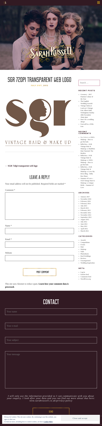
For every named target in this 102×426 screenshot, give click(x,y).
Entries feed (84, 274)
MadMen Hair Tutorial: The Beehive (87, 151)
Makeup (83, 249)
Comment (10, 190)
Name (8, 226)
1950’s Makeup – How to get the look (87, 139)
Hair (82, 247)
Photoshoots (84, 254)
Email (8, 239)
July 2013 (83, 206)
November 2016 (85, 199)
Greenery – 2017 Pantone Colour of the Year (86, 97)
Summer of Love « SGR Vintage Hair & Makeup (87, 180)
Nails (82, 252)
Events (82, 245)
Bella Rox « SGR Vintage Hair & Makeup (86, 146)
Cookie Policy (48, 422)
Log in (82, 272)
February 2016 (85, 201)
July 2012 (83, 222)
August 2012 (84, 219)
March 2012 (84, 231)
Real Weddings (85, 256)
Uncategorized (85, 261)
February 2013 (85, 210)
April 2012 (84, 229)
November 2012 (85, 215)
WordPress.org (85, 279)
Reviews (83, 258)
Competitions (85, 242)
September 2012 (85, 217)
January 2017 (85, 197)
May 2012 (83, 226)
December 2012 (85, 213)
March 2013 (84, 208)
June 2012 (83, 224)
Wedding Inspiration (87, 263)
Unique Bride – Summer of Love (87, 185)
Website (8, 253)
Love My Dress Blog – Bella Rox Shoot (87, 174)
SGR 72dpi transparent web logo (21, 166)
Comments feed (85, 277)
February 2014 (85, 203)
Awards (83, 240)
